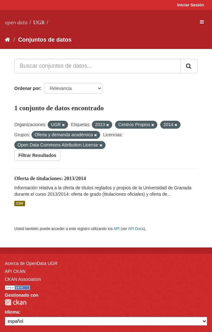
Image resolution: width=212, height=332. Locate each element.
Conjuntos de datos (45, 40)
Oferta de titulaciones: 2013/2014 (50, 178)
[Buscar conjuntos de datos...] (97, 66)
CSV (19, 203)
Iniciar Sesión (190, 5)
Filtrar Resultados (37, 155)
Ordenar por (27, 88)
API (116, 229)
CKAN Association (23, 279)
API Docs (136, 229)
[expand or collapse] (201, 22)
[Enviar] (189, 66)
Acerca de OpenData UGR (31, 263)
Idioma (12, 312)
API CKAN (15, 271)
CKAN (15, 302)
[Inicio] (7, 40)
